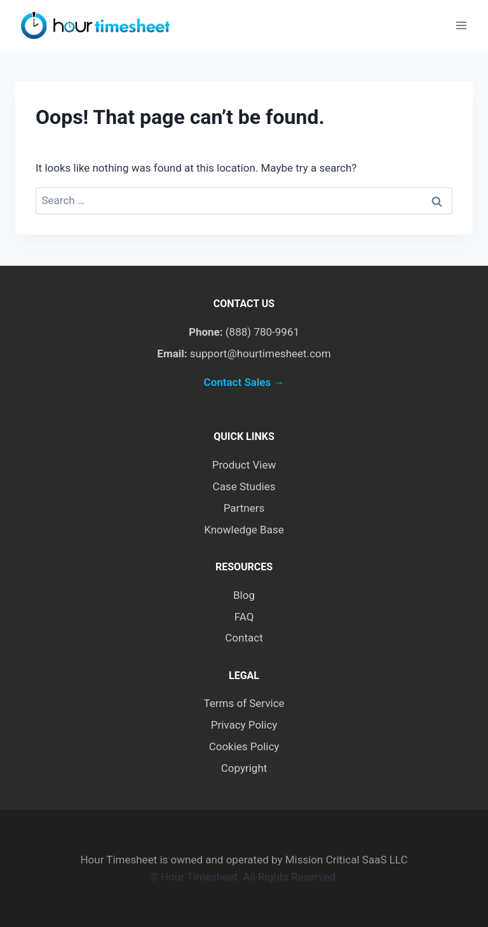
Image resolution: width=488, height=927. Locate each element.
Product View (244, 464)
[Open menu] (461, 25)
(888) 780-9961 (262, 332)
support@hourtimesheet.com (260, 353)
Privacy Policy (244, 724)
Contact (243, 637)
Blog (244, 595)
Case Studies (244, 486)
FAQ (244, 616)
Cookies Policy (244, 746)
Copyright (244, 768)
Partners (244, 508)
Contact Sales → (244, 382)
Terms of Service (243, 703)
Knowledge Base (243, 529)
